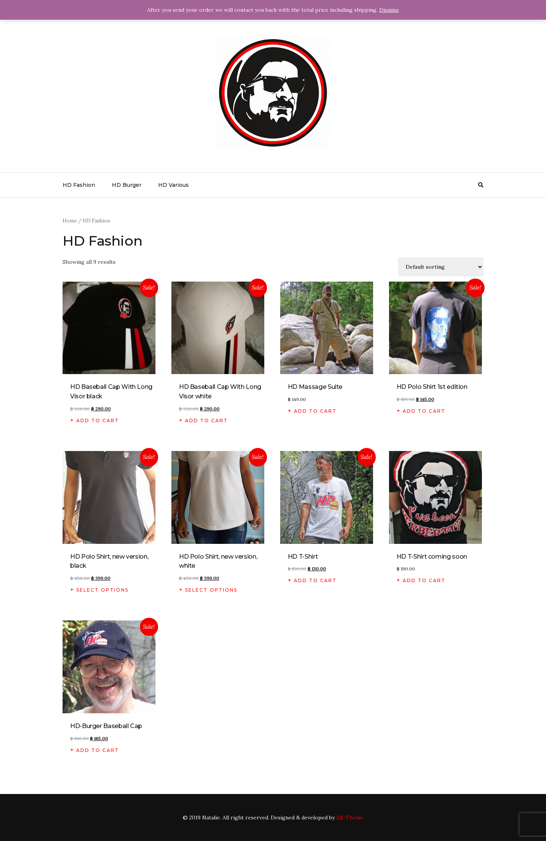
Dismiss (389, 9)
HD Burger (126, 185)
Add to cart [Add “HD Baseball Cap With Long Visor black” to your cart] (97, 420)
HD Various (173, 185)
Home (70, 221)
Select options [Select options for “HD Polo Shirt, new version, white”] (211, 590)
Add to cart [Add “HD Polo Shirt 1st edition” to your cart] (424, 411)
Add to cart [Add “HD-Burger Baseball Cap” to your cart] (97, 750)
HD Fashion (79, 185)
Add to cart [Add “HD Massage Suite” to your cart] (315, 411)
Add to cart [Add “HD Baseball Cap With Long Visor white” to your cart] (206, 420)
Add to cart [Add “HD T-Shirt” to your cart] (315, 580)
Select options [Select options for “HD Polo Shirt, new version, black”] (102, 590)
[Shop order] (440, 266)
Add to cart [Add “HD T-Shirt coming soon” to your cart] (424, 580)
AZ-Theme (349, 817)
